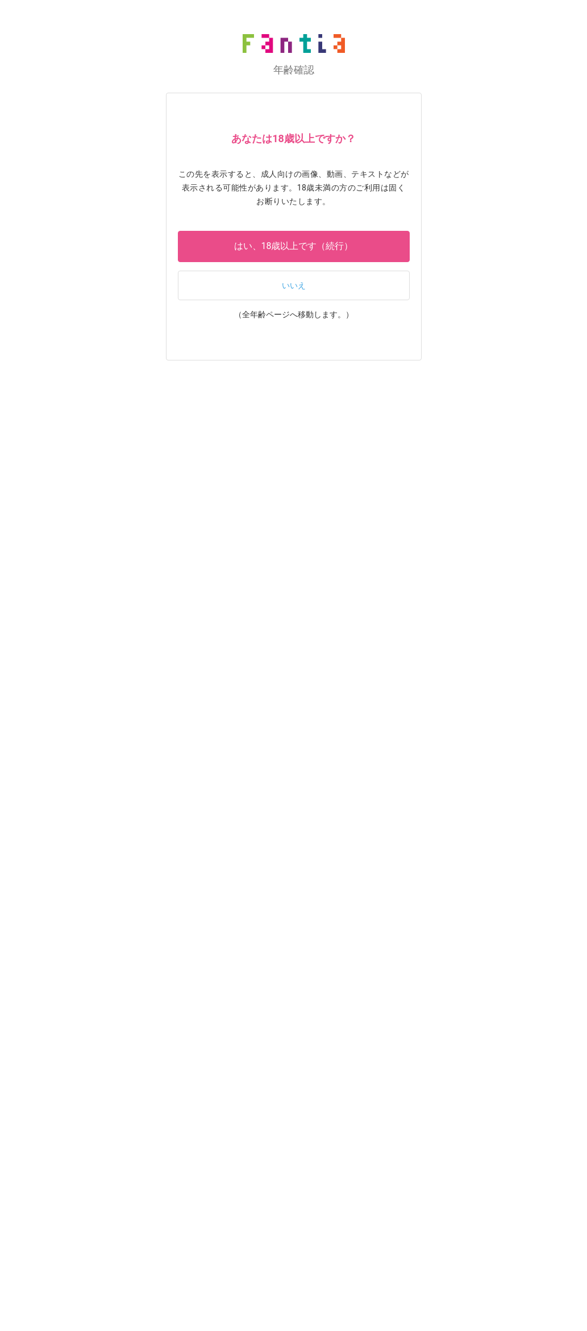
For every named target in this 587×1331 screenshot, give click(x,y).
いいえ (293, 285)
